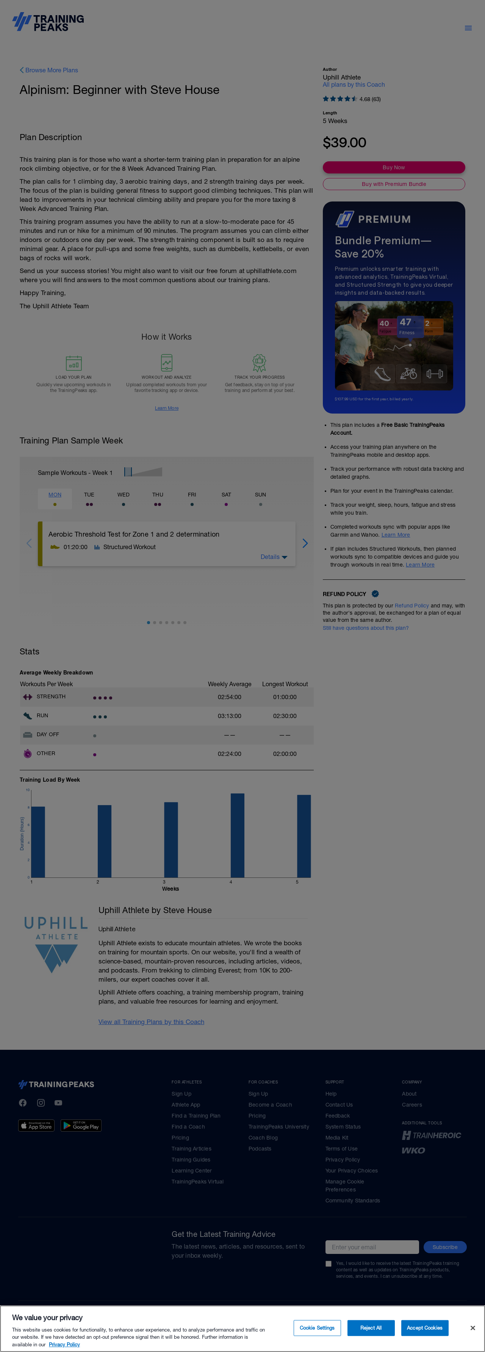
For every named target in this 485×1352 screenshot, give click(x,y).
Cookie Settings (317, 1338)
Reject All (371, 1338)
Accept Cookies (425, 1338)
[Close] (473, 1338)
